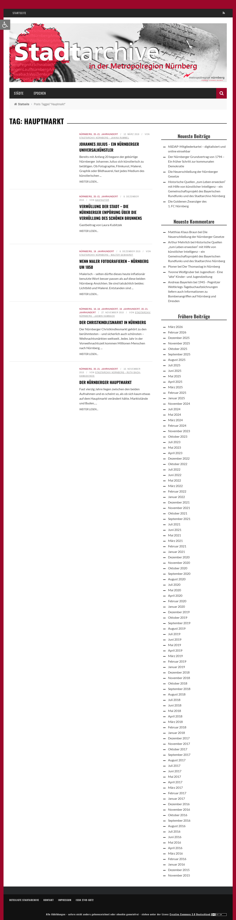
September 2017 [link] (179, 754)
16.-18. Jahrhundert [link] (106, 309)
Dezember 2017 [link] (179, 738)
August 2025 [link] (176, 359)
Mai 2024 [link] (174, 414)
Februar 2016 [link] (177, 859)
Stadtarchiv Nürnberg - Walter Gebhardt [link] (106, 254)
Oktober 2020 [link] (177, 568)
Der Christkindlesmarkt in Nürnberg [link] (112, 322)
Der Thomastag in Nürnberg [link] (201, 266)
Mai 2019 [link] (174, 645)
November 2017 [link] (179, 743)
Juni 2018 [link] (174, 705)
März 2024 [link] (175, 420)
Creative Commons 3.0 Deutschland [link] (198, 914)
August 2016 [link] (176, 826)
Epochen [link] (40, 93)
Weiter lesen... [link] (88, 181)
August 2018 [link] (176, 694)
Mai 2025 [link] (174, 376)
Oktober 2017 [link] (177, 749)
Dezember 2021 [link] (179, 502)
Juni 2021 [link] (174, 530)
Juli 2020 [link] (174, 584)
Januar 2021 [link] (176, 551)
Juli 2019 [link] (174, 634)
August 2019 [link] (176, 628)
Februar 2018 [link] (177, 727)
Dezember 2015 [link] (179, 870)
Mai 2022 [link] (174, 480)
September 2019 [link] (179, 623)
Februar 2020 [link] (177, 601)
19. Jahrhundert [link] (104, 251)
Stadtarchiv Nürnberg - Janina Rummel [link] (104, 137)
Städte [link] (19, 93)
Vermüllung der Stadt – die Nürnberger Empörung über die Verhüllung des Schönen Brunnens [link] (110, 212)
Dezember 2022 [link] (179, 458)
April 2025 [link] (175, 381)
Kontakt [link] (48, 900)
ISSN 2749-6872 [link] (85, 900)
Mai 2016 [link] (174, 842)
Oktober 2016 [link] (177, 815)
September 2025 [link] (179, 354)
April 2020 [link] (175, 595)
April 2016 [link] (175, 848)
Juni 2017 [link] (174, 771)
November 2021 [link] (179, 508)
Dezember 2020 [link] (179, 557)
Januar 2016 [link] (176, 864)
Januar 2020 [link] (176, 606)
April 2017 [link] (175, 782)
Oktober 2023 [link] (177, 436)
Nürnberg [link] (85, 134)
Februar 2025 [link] (177, 392)
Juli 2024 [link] (174, 409)
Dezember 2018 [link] (179, 672)
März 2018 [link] (175, 722)
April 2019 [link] (175, 650)
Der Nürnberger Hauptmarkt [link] (105, 627)
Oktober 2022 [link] (177, 464)
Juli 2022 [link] (174, 469)
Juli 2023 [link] (174, 442)
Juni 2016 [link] (174, 837)
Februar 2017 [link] (177, 793)
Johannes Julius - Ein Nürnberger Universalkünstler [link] (109, 147)
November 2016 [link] (179, 809)
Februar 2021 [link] (177, 546)
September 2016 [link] (179, 820)
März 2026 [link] (175, 327)
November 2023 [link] (179, 431)
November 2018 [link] (179, 678)
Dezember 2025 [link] (179, 338)
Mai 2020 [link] (174, 590)
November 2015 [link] (179, 875)
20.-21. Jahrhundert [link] (106, 134)
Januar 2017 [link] (176, 798)
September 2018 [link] (179, 689)
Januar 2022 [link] (176, 497)
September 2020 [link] (179, 573)
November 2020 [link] (179, 562)
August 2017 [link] (176, 760)
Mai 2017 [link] (174, 776)
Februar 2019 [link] (177, 661)
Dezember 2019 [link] (179, 612)
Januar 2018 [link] (176, 732)
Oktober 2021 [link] (177, 513)
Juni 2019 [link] (174, 639)
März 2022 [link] (175, 486)
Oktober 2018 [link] (177, 683)
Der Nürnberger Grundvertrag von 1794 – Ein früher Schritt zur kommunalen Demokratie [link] (196, 161)
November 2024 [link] (179, 403)
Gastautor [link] (102, 200)
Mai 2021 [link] (174, 535)
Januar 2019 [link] (176, 667)
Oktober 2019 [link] (177, 617)
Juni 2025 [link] (174, 370)
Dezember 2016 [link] (179, 804)
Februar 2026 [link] (177, 332)
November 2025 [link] (179, 343)
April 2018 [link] (175, 716)
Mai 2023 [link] (174, 447)
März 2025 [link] (175, 387)
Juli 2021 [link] (174, 524)
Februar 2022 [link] (177, 491)
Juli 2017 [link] (174, 765)
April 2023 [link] (175, 453)
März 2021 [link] (175, 540)
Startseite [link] (19, 13)
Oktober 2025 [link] (177, 348)
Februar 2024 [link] (177, 425)
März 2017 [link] (175, 787)
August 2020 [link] (176, 579)
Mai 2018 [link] (174, 711)
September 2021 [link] (179, 519)
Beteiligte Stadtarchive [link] (24, 900)
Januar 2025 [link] (176, 398)
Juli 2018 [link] (174, 700)
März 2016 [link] (175, 853)
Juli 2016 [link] (174, 831)
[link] (5, 25)
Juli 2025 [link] (174, 365)
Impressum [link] (64, 900)
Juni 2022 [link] (174, 475)
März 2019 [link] (175, 656)
